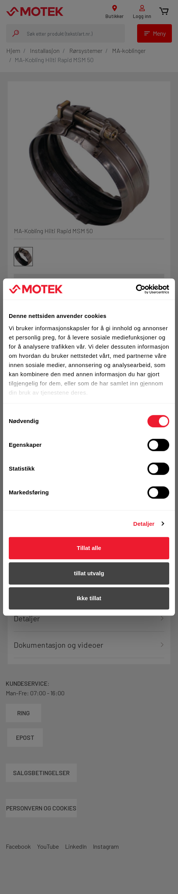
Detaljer (144, 523)
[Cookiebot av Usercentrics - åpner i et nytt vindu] (135, 289)
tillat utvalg (89, 573)
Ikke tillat (89, 598)
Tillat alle (89, 548)
